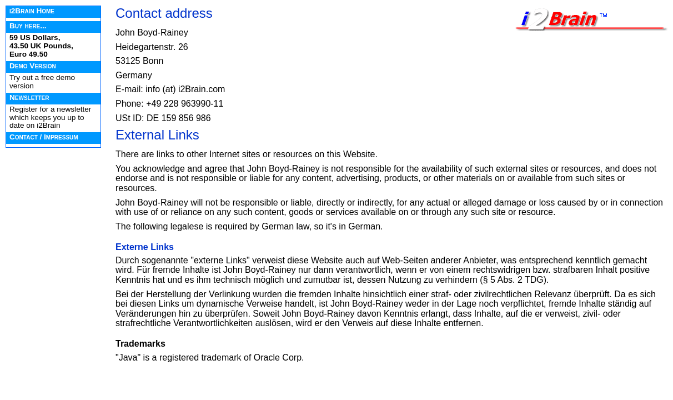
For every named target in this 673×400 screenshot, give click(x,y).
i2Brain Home (31, 11)
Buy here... (28, 26)
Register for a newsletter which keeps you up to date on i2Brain (50, 117)
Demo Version (32, 66)
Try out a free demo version (42, 81)
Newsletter (29, 97)
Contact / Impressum (43, 137)
